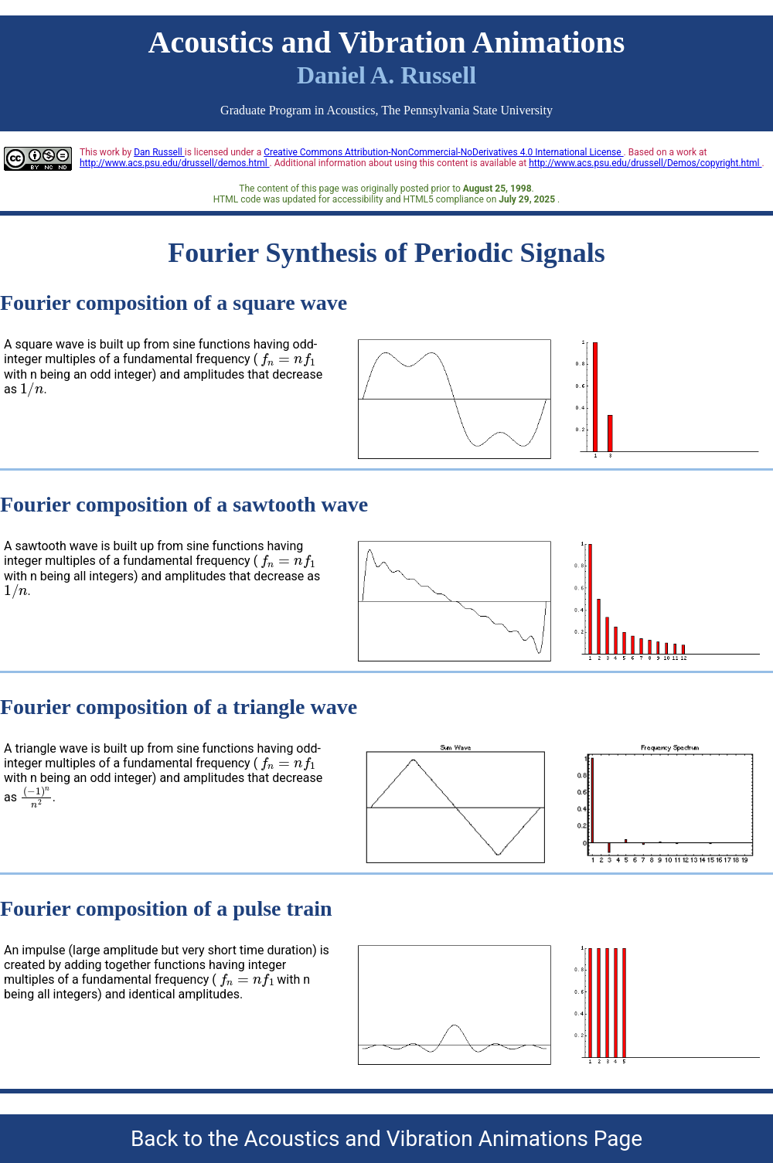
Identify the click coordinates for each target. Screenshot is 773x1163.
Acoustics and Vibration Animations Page (443, 1138)
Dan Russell (159, 152)
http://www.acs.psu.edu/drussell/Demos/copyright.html (645, 163)
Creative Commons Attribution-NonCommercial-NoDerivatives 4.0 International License (443, 152)
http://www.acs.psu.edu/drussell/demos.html (175, 163)
